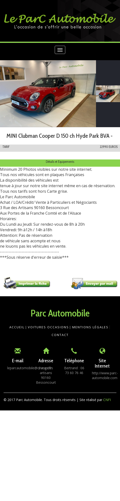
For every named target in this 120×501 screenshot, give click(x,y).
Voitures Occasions (48, 327)
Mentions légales (90, 327)
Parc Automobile (60, 313)
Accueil (16, 327)
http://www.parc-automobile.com (105, 375)
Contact (60, 335)
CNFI (107, 399)
